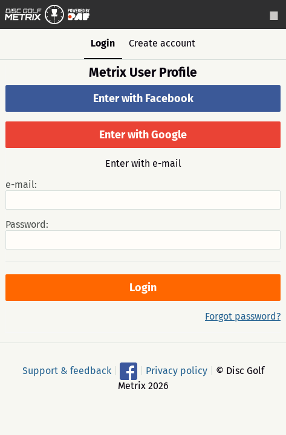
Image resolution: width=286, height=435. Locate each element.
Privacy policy (176, 370)
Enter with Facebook (143, 98)
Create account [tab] (162, 43)
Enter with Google (143, 134)
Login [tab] (103, 43)
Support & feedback (66, 370)
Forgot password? (243, 316)
